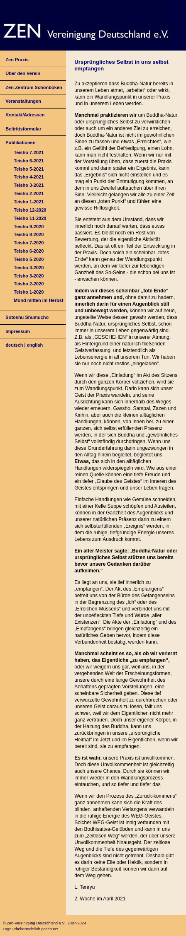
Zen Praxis (17, 59)
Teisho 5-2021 (29, 168)
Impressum (17, 331)
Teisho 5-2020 (29, 259)
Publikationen (20, 142)
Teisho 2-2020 (29, 283)
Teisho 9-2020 (29, 226)
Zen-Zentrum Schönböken (33, 87)
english (35, 345)
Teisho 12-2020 (30, 209)
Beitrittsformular (23, 128)
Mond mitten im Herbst (38, 300)
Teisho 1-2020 (29, 291)
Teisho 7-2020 (29, 242)
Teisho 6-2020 (29, 250)
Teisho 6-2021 (29, 160)
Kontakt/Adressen (24, 114)
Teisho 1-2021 (29, 201)
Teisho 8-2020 (29, 234)
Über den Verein (22, 73)
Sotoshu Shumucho (27, 317)
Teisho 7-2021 (29, 152)
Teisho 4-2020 (29, 267)
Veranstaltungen (23, 101)
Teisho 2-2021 (29, 193)
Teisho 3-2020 (29, 275)
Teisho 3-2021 (29, 185)
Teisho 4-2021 (29, 176)
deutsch (14, 345)
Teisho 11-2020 (30, 218)
